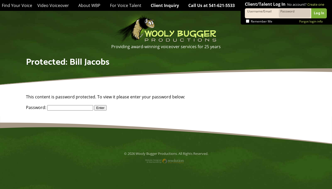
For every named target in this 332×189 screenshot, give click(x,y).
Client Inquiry (163, 5)
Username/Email (259, 11)
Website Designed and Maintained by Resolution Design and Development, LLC (166, 161)
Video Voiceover (52, 5)
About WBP (88, 5)
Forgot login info (311, 21)
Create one (315, 4)
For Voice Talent (123, 5)
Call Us (211, 5)
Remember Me (259, 21)
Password (287, 11)
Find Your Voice (17, 6)
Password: (59, 107)
